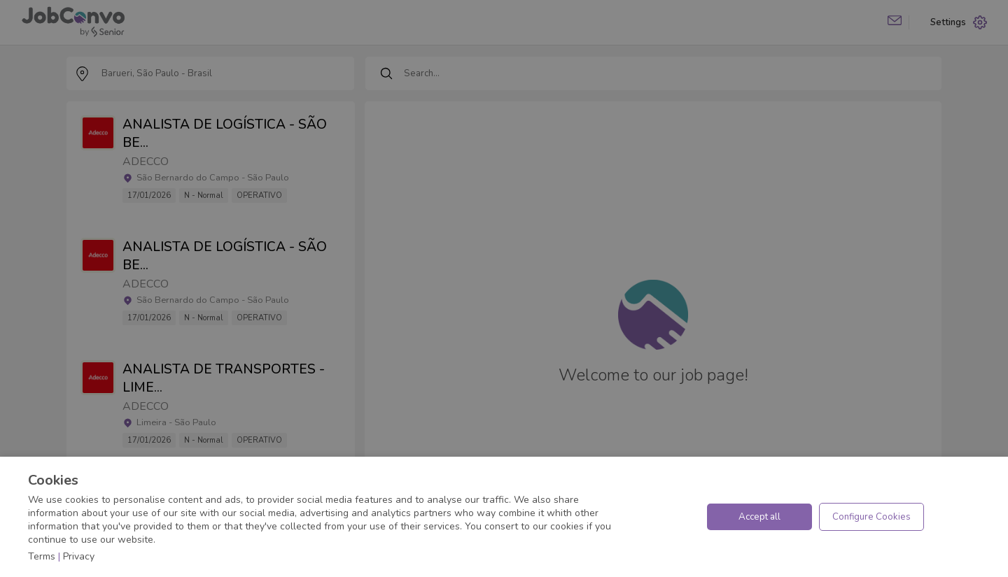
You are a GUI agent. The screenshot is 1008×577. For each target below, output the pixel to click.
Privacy (78, 556)
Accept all (759, 517)
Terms (41, 556)
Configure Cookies (871, 517)
